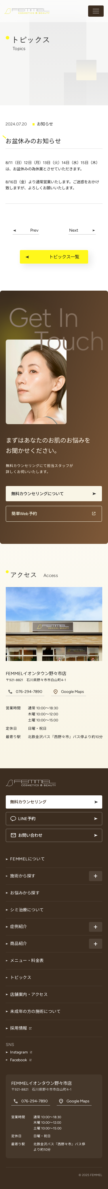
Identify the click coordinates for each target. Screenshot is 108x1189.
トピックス (20, 977)
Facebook (18, 1059)
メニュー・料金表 (27, 960)
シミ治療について (27, 909)
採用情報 (18, 1028)
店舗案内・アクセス (29, 994)
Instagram (19, 1052)
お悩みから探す (24, 892)
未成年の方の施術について (35, 1011)
